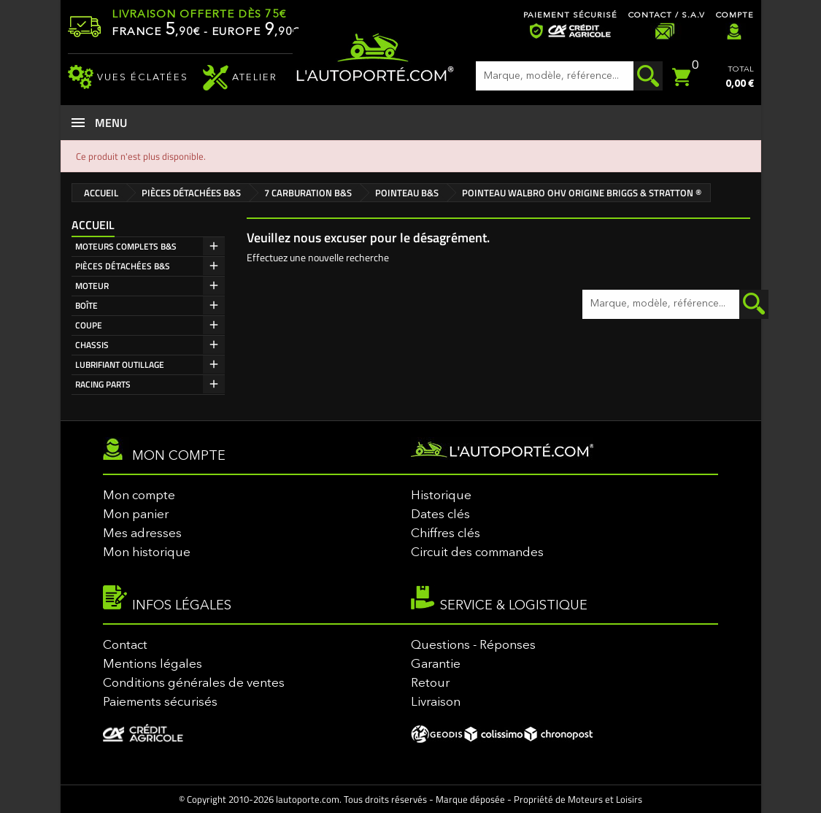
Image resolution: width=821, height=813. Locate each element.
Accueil (93, 225)
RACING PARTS (103, 384)
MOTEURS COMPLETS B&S (126, 246)
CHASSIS (92, 345)
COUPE (88, 325)
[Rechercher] (569, 75)
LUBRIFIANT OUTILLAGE (119, 364)
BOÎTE (86, 305)
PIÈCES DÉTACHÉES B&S (122, 266)
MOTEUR (92, 286)
